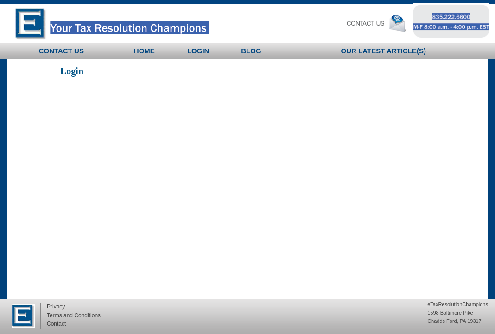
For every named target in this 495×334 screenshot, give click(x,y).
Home (144, 51)
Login (198, 51)
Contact (56, 324)
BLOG (251, 51)
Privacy (56, 306)
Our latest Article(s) (383, 51)
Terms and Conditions (74, 315)
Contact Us (61, 51)
